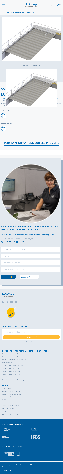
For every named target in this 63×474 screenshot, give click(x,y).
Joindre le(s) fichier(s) (25, 276)
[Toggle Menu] (3, 5)
